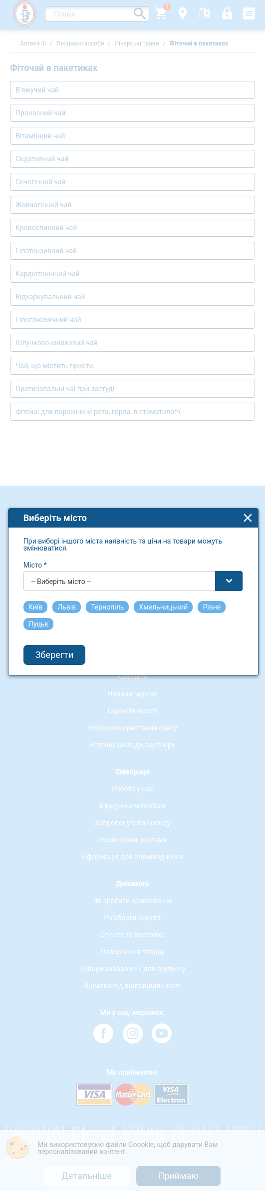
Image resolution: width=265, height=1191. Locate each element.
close (248, 506)
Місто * (35, 553)
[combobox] (133, 569)
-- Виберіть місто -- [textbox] (61, 570)
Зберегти (54, 643)
